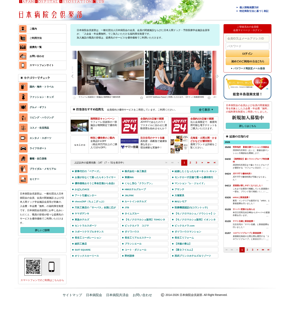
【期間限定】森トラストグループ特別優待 (251, 160)
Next (215, 76)
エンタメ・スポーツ (35, 138)
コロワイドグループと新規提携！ (248, 233)
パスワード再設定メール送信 (247, 68)
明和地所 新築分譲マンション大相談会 (251, 147)
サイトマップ (72, 295)
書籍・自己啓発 (33, 158)
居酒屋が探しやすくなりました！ (248, 185)
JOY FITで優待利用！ (243, 174)
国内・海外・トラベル (36, 87)
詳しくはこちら (247, 126)
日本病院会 (94, 295)
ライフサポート (33, 148)
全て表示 (206, 109)
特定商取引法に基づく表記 (252, 11)
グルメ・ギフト (33, 107)
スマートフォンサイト (36, 65)
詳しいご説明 (42, 230)
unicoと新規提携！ (241, 197)
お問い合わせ (31, 56)
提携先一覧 (30, 47)
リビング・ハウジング (36, 117)
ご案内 (28, 29)
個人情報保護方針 (247, 7)
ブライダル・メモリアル (37, 169)
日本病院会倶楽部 (149, 10)
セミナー (29, 179)
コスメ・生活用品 (34, 128)
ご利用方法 (30, 38)
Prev (74, 76)
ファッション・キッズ (36, 97)
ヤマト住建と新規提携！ (244, 221)
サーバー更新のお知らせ (244, 209)
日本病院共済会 (117, 295)
